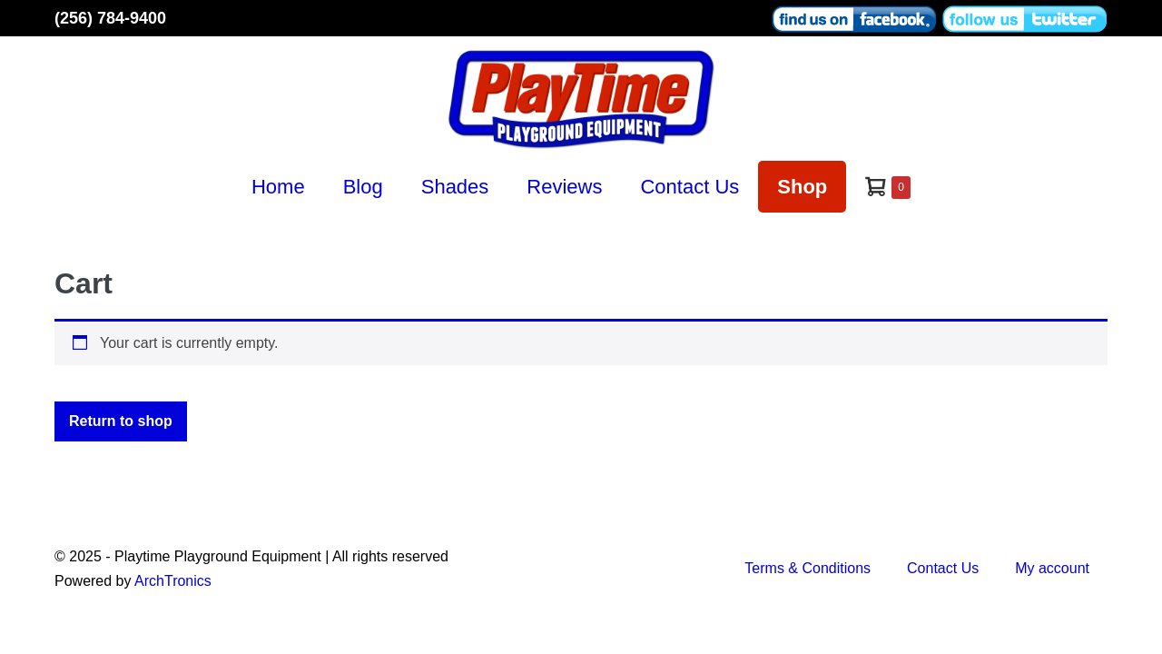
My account (1052, 568)
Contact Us (689, 186)
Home (278, 186)
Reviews (564, 186)
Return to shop (120, 421)
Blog (363, 186)
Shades (455, 186)
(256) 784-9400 (110, 18)
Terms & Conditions (807, 568)
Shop (802, 186)
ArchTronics (173, 581)
